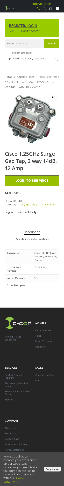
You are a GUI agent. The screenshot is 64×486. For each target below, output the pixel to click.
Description (32, 232)
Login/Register (41, 4)
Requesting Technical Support (16, 384)
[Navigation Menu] (57, 8)
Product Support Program (13, 376)
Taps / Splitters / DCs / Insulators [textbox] (31, 58)
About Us (10, 428)
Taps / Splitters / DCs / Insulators (37, 204)
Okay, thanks (52, 469)
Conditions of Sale (44, 375)
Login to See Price (32, 180)
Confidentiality (12, 439)
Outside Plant (25, 77)
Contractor (40, 347)
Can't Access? (30, 31)
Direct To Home (43, 341)
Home (8, 77)
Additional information (32, 239)
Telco (38, 336)
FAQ (11, 31)
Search (52, 43)
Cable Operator (43, 330)
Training (9, 400)
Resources (10, 434)
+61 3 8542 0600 (35, 9)
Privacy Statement (14, 450)
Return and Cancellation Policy (17, 393)
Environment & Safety (16, 444)
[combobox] (32, 60)
